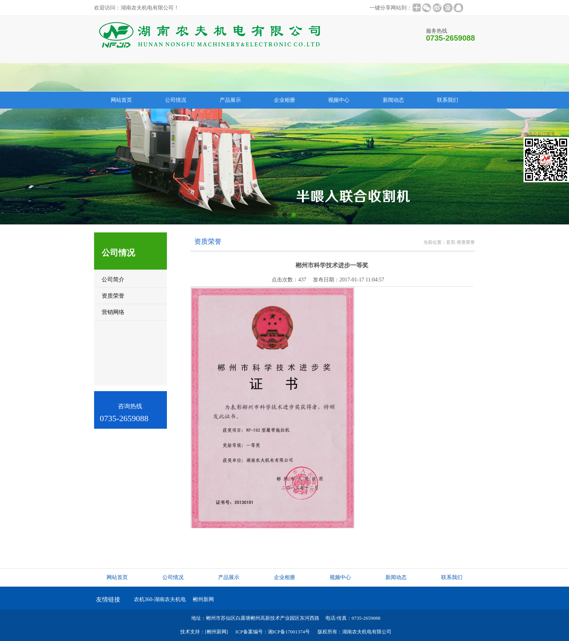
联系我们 (447, 100)
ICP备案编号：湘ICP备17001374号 (273, 632)
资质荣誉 (466, 242)
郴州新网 (203, 599)
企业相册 (284, 100)
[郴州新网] (216, 632)
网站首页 (121, 100)
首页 (450, 242)
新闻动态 (393, 100)
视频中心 (338, 100)
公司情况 (175, 100)
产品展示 (230, 100)
